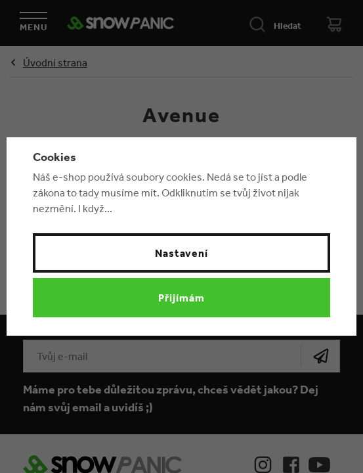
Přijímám (181, 297)
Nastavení (182, 252)
